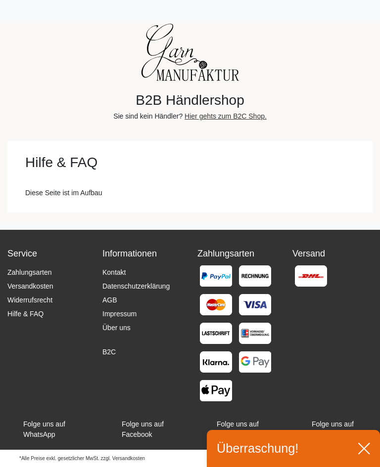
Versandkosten (30, 286)
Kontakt (114, 272)
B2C (109, 352)
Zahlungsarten (29, 272)
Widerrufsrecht (29, 300)
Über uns (116, 328)
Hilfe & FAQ (25, 314)
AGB (109, 300)
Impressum (119, 314)
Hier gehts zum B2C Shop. (226, 116)
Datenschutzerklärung (136, 286)
